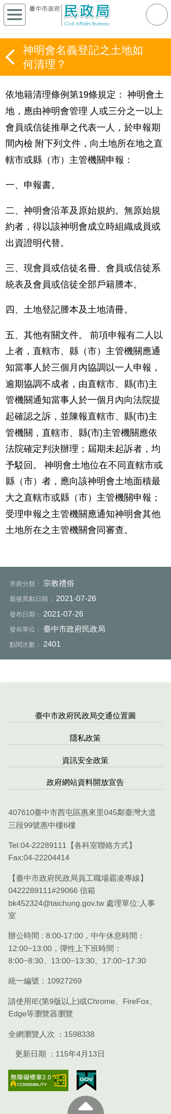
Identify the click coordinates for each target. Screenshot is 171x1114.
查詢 (156, 14)
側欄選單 (14, 14)
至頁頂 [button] (85, 1105)
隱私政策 (85, 738)
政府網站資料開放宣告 (85, 782)
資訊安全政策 (85, 760)
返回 (11, 57)
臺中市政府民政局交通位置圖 (85, 715)
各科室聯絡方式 (101, 845)
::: (3, 687)
